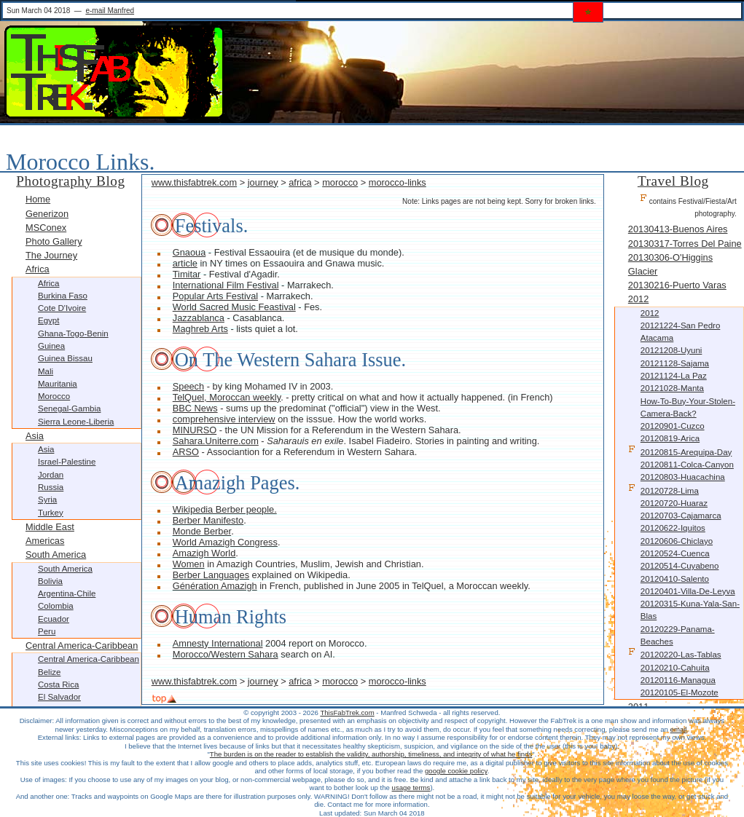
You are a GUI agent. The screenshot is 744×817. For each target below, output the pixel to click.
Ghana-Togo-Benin (73, 333)
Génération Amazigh (215, 585)
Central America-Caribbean (82, 645)
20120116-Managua (678, 680)
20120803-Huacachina (683, 477)
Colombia (56, 605)
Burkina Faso (62, 295)
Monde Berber (202, 531)
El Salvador (59, 696)
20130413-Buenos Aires (678, 229)
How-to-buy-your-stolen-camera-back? (688, 407)
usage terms (411, 788)
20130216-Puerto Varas (677, 285)
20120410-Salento (675, 579)
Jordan (50, 474)
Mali (45, 371)
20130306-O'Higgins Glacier (670, 264)
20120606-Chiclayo (677, 541)
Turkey (50, 512)
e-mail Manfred (109, 11)
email (678, 729)
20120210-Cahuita (675, 667)
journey (263, 182)
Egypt (48, 320)
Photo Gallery (54, 241)
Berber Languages (211, 574)
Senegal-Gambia (69, 408)
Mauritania (57, 383)
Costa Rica (58, 684)
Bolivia (50, 581)
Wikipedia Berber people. (225, 509)
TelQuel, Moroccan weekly (227, 397)
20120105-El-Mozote (679, 692)
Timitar (187, 274)
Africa (38, 269)
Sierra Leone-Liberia (76, 421)
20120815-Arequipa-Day (680, 451)
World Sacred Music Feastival (234, 306)
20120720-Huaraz (674, 503)
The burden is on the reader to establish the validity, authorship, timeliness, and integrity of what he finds (371, 754)
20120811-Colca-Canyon (687, 464)
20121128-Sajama (675, 363)
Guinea (51, 346)
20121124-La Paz (674, 375)
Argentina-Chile (66, 593)
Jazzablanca (198, 317)
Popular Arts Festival (215, 296)
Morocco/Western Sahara (225, 654)
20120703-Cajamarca (681, 515)
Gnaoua (189, 252)
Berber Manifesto (208, 520)
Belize (49, 672)
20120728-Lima (663, 489)
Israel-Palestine (66, 461)
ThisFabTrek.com (347, 713)
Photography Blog (70, 181)
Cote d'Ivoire (62, 308)
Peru (46, 631)
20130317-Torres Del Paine (685, 243)
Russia (50, 487)
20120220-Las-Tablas (674, 653)
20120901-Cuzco (673, 426)
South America (56, 554)
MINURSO (194, 430)
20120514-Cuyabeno (680, 565)
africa (300, 182)
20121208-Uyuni (671, 350)
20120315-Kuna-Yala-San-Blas (690, 609)
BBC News (195, 408)
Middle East (50, 526)
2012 (638, 298)
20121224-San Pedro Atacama (681, 331)
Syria (47, 499)
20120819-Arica (670, 438)
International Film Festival (226, 285)
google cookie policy (456, 771)
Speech (188, 386)
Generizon (47, 213)
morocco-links (397, 182)
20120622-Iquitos (673, 528)
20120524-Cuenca (675, 553)
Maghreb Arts (200, 328)
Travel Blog (673, 181)
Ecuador (53, 619)
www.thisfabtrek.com (194, 182)
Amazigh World (204, 553)
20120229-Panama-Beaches (678, 635)
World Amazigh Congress (225, 542)
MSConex (46, 227)
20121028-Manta (672, 388)
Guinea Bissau (65, 358)
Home (38, 199)
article (185, 263)
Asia (35, 435)
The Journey (51, 255)
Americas (45, 540)
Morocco (54, 396)
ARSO (186, 451)
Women (189, 564)
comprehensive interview (224, 419)
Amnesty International (218, 643)
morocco (340, 182)
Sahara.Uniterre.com (216, 440)
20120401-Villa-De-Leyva (688, 591)
